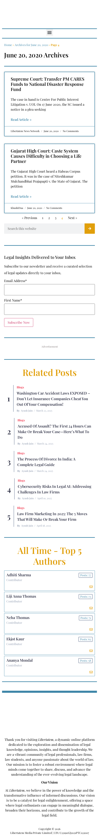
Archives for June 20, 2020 (31, 45)
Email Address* (15, 280)
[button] (49, 32)
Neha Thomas (17, 617)
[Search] (90, 228)
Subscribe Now (19, 322)
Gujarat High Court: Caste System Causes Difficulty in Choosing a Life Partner (46, 156)
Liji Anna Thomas (21, 596)
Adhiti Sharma (18, 575)
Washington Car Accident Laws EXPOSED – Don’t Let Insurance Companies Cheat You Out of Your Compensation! (53, 399)
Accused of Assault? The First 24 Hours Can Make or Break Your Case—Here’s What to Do (54, 432)
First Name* (13, 300)
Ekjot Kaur (15, 639)
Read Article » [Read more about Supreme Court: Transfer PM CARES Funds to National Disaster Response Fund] (21, 119)
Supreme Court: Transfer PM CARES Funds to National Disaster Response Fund (47, 84)
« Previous (29, 218)
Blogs (20, 387)
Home (8, 45)
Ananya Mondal (19, 660)
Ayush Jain (27, 410)
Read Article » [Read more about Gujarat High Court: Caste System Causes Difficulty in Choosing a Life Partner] (21, 196)
